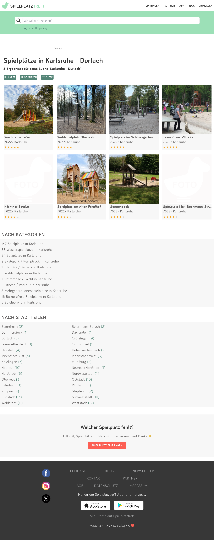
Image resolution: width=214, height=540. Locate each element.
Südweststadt (82, 397)
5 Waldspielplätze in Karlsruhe (24, 273)
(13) (19, 397)
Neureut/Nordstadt (86, 367)
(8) (16, 338)
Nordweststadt (83, 373)
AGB (80, 485)
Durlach (7, 338)
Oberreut (8, 379)
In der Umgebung (37, 28)
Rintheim (78, 385)
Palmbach (8, 385)
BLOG (191, 5)
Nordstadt (8, 373)
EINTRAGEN (152, 5)
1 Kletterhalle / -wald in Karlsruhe (26, 279)
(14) (98, 373)
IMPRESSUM (138, 485)
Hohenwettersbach (86, 350)
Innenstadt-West (84, 356)
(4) (18, 350)
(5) (92, 344)
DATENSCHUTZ (106, 485)
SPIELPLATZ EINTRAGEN (107, 445)
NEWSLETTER (143, 471)
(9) (92, 338)
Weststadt (79, 403)
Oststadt (78, 379)
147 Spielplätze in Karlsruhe (22, 243)
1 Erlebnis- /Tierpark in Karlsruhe (26, 267)
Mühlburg (79, 361)
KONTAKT (94, 478)
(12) (91, 403)
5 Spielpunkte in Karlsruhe (21, 302)
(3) (28, 356)
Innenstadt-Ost (12, 356)
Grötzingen (80, 338)
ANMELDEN (206, 5)
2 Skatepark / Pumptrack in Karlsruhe (30, 261)
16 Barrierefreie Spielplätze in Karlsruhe (31, 296)
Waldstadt (9, 403)
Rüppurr (7, 391)
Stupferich (80, 391)
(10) (18, 367)
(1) (25, 332)
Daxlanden (80, 332)
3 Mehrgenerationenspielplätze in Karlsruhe (34, 290)
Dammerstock (12, 332)
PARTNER (169, 5)
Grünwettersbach (14, 344)
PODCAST (78, 471)
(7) (20, 361)
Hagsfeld (8, 350)
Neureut (7, 367)
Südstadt (8, 397)
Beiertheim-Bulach (86, 326)
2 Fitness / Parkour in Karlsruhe (25, 284)
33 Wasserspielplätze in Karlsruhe (27, 249)
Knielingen (9, 361)
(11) (20, 403)
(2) (21, 326)
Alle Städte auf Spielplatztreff (112, 516)
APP (181, 5)
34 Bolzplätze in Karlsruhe (21, 255)
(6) (20, 373)
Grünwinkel (80, 344)
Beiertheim (9, 326)
